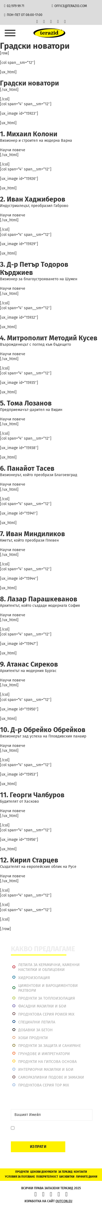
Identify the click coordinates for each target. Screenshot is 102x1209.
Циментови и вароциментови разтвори (48, 988)
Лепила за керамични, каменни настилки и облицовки (49, 967)
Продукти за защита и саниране (49, 1045)
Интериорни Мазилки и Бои (45, 1069)
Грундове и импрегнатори (44, 1054)
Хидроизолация (34, 978)
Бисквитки (67, 1176)
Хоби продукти (33, 1038)
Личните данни (86, 1176)
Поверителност (47, 1176)
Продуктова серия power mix (46, 1014)
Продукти (22, 1172)
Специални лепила (36, 1022)
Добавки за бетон (35, 1030)
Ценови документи (43, 1172)
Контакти (80, 1172)
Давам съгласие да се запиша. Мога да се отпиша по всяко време (52, 1130)
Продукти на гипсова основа (47, 1061)
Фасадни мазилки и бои (42, 1006)
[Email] (51, 1115)
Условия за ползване (20, 1176)
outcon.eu (63, 1201)
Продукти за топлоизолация (46, 998)
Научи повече (12, 150)
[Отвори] (10, 33)
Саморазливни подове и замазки (51, 1077)
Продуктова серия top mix (43, 1085)
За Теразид (65, 1172)
